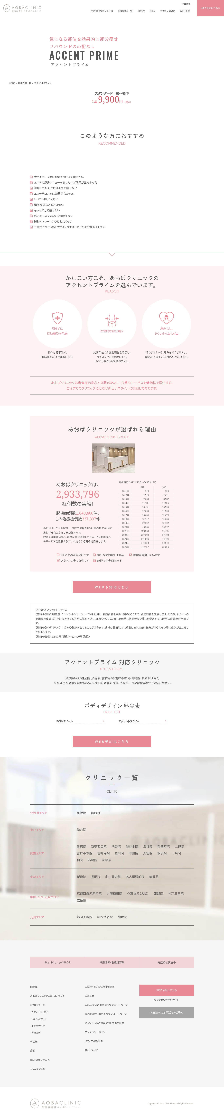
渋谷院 (147, 846)
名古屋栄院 (113, 877)
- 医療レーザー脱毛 (39, 1011)
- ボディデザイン (37, 1025)
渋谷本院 (132, 846)
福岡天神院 (84, 917)
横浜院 (162, 853)
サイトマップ (91, 1050)
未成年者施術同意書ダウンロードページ (106, 1005)
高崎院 (92, 860)
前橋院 (107, 860)
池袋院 (116, 846)
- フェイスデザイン (38, 1018)
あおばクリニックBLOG (57, 962)
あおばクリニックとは (102, 11)
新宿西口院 (99, 846)
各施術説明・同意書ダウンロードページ (106, 1014)
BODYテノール (64, 721)
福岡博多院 (105, 917)
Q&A (152, 11)
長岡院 (95, 877)
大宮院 (147, 853)
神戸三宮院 (176, 893)
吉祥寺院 (103, 853)
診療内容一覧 (125, 11)
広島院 (81, 900)
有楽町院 (163, 846)
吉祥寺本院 (84, 853)
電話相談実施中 (167, 962)
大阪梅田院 (114, 893)
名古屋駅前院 (135, 877)
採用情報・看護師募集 (112, 962)
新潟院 (81, 877)
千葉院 (176, 853)
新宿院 (81, 846)
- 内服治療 (35, 1032)
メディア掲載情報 (94, 1041)
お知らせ (89, 995)
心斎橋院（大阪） (138, 893)
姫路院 (158, 893)
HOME (33, 986)
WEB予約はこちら (210, 8)
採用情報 (186, 4)
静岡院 (154, 877)
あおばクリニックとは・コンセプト (47, 995)
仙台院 (81, 829)
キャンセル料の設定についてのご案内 (104, 1023)
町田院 (133, 853)
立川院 (119, 853)
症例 (32, 1050)
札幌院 (81, 813)
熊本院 (122, 917)
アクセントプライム (129, 721)
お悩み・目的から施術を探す (100, 986)
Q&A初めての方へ (40, 1059)
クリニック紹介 (167, 11)
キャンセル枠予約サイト (166, 999)
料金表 (141, 11)
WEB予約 (185, 11)
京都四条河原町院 (89, 893)
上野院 (179, 846)
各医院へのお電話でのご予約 (166, 1012)
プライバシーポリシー (96, 1032)
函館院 (95, 813)
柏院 (80, 860)
